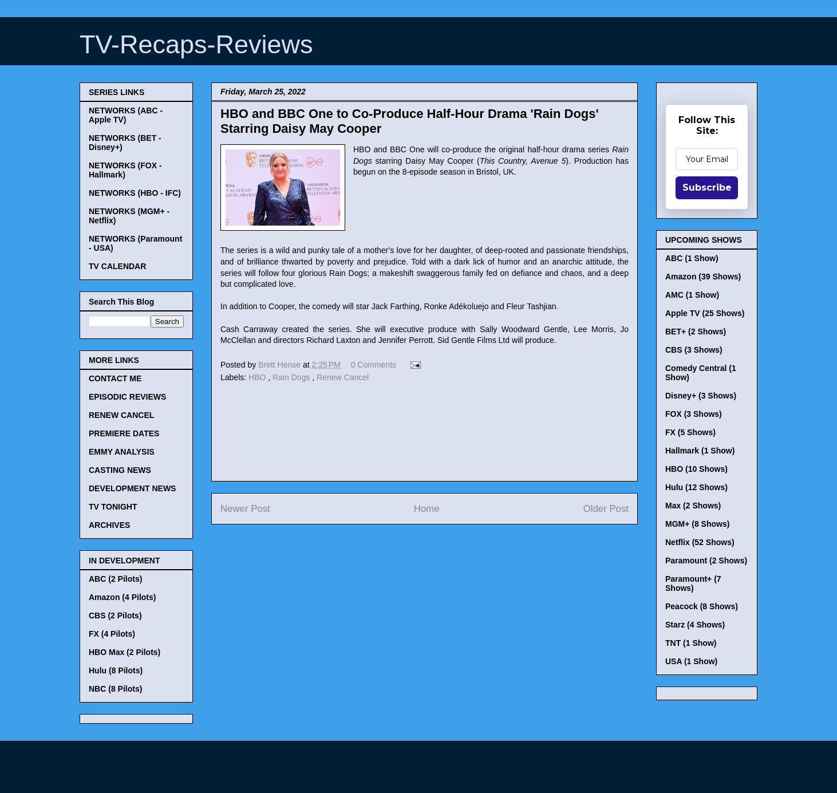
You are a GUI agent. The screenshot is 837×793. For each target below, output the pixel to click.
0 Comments (373, 364)
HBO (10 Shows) (696, 469)
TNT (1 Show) (690, 643)
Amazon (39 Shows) (703, 276)
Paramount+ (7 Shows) (693, 583)
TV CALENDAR (117, 266)
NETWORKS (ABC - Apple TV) (126, 115)
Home (427, 508)
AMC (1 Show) (692, 294)
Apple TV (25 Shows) (704, 313)
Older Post (606, 508)
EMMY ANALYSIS (122, 451)
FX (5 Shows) (690, 432)
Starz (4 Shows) (695, 624)
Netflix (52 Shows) (700, 542)
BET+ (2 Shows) (695, 331)
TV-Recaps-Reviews (196, 44)
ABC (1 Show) (691, 258)
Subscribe (707, 187)
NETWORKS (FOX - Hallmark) (125, 170)
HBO (258, 377)
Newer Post (245, 508)
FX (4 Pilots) (112, 633)
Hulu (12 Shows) (696, 487)
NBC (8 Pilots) (115, 688)
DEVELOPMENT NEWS (132, 488)
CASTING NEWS (120, 470)
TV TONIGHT (113, 506)
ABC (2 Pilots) (115, 578)
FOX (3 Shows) (693, 414)
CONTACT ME (115, 378)
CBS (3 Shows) (693, 349)
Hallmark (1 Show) (700, 450)
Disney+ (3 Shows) (700, 395)
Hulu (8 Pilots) (116, 670)
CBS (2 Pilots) (115, 615)
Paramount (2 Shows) (706, 560)
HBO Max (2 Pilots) (124, 652)
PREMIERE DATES (124, 433)
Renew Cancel (343, 377)
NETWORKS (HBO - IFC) (135, 193)
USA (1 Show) (691, 661)
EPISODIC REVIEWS (127, 396)
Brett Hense (280, 364)
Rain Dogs (292, 377)
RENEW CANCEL (121, 415)
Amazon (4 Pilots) (122, 597)
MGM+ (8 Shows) (697, 523)
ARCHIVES (109, 525)
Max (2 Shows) (693, 505)
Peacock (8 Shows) (701, 606)
